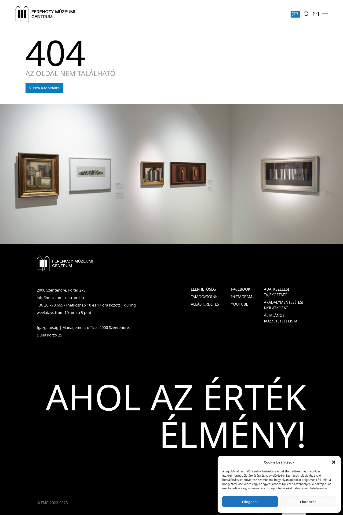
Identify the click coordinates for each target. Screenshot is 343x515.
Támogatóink (204, 296)
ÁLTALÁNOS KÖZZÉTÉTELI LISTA (280, 318)
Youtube (239, 304)
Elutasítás (308, 501)
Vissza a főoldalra (44, 88)
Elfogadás (250, 501)
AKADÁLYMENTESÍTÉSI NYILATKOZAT (283, 305)
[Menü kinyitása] (325, 14)
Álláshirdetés (205, 304)
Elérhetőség (203, 289)
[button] (333, 462)
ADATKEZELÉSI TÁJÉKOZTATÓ (276, 292)
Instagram (241, 296)
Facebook (240, 289)
